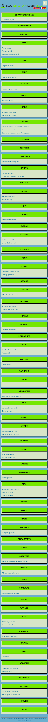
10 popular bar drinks (9, 220)
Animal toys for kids (8, 622)
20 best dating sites (8, 196)
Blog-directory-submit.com (18, 719)
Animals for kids (7, 51)
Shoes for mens (7, 411)
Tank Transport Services (10, 636)
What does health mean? (10, 295)
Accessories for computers (10, 162)
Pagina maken (33, 719)
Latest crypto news (8, 173)
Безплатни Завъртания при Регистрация (15, 133)
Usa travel (5, 657)
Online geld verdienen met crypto (13, 176)
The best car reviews (9, 115)
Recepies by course (8, 533)
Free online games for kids (10, 272)
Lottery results (6, 364)
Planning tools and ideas (10, 691)
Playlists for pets (7, 492)
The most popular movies (10, 434)
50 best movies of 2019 (9, 431)
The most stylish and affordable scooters (15, 561)
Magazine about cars (9, 112)
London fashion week (9, 243)
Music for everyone (8, 454)
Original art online (8, 66)
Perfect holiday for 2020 (10, 309)
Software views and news (10, 593)
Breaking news (7, 478)
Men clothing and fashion (10, 408)
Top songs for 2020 (8, 457)
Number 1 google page (9, 89)
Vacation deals (7, 671)
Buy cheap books (7, 100)
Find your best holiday (9, 306)
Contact (28, 721)
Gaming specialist (8, 275)
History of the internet (9, 330)
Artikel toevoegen (8, 20)
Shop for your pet (7, 495)
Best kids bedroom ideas (10, 350)
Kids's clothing (6, 353)
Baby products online (9, 77)
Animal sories (6, 48)
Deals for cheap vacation (10, 668)
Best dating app (7, 199)
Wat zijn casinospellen (9, 130)
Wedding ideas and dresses (11, 694)
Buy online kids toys (8, 625)
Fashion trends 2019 (8, 240)
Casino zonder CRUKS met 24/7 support (15, 127)
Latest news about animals (10, 54)
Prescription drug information (11, 396)
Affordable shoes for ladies (10, 573)
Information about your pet (10, 489)
